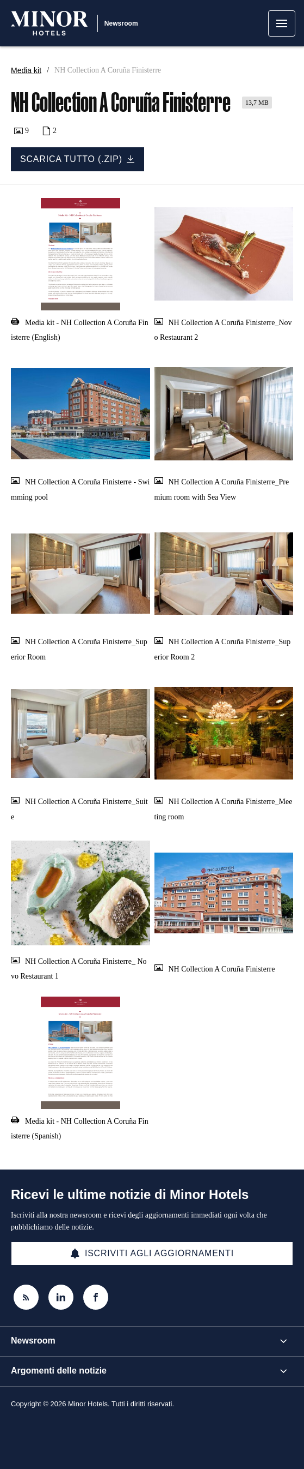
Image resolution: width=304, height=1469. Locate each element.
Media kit (26, 70)
